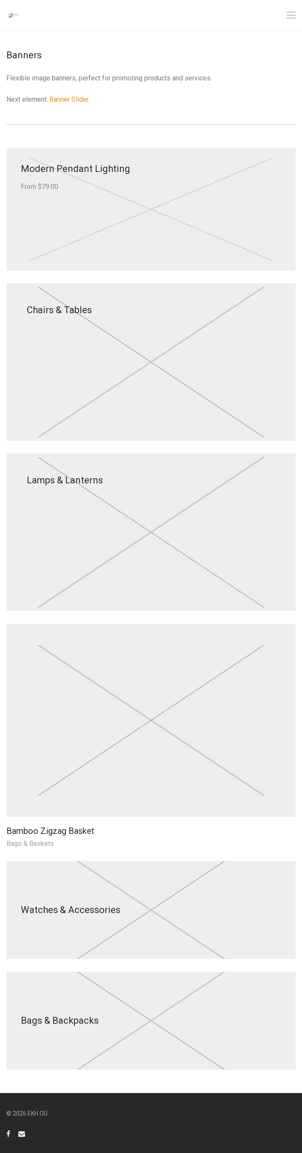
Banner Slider (69, 99)
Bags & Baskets (30, 843)
